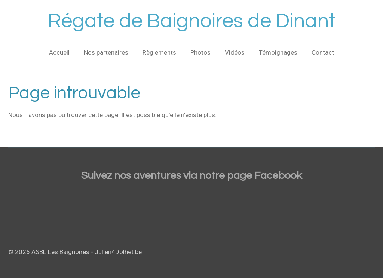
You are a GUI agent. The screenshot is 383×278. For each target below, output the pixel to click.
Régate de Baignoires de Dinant (191, 21)
